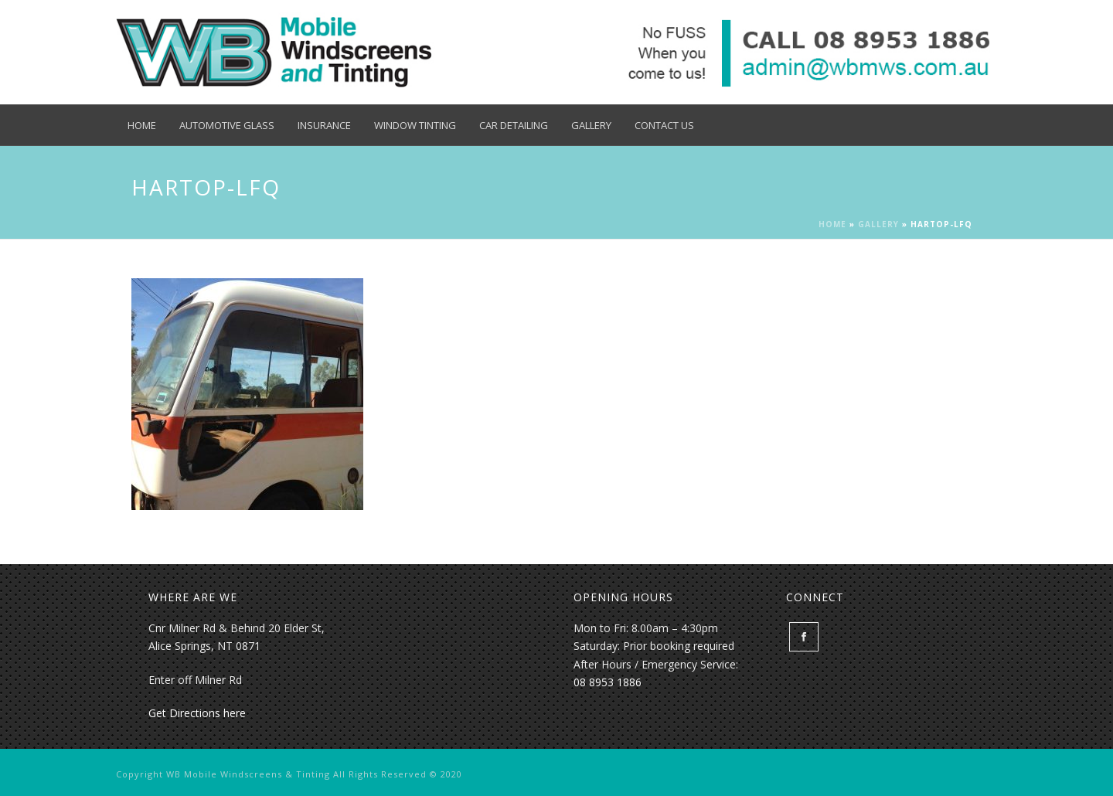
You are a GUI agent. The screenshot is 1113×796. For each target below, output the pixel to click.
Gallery (591, 125)
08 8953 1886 (608, 682)
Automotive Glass (226, 125)
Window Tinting (415, 125)
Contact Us (664, 125)
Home (142, 125)
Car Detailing (513, 125)
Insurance (324, 125)
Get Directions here (197, 713)
